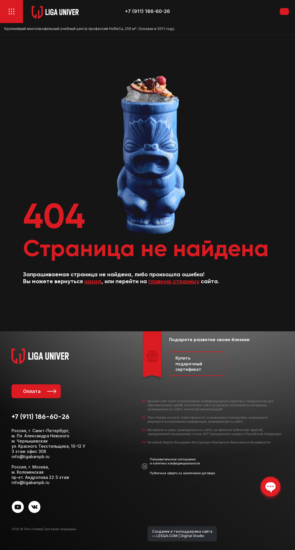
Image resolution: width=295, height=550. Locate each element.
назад (92, 282)
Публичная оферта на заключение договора (182, 473)
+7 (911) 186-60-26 (147, 11)
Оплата (39, 391)
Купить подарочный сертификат (188, 364)
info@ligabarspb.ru (31, 456)
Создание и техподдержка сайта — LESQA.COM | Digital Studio (182, 533)
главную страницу (173, 282)
